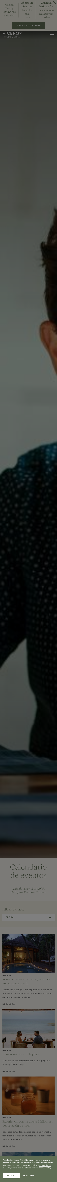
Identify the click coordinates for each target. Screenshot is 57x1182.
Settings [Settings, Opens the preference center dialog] (29, 1175)
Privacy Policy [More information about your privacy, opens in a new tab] (45, 1168)
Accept (11, 1175)
